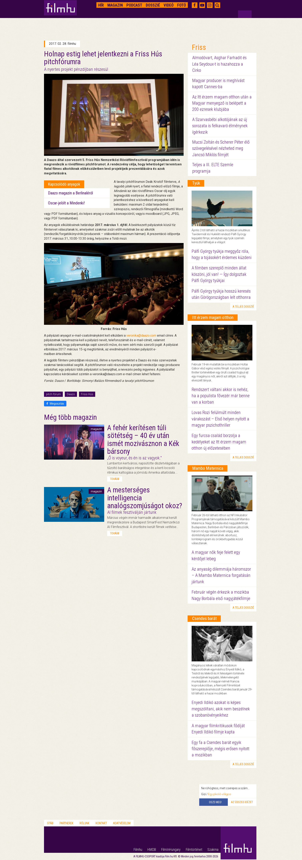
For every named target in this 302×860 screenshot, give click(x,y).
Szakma (212, 849)
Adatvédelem (121, 823)
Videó (169, 5)
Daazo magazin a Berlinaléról (70, 193)
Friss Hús (87, 394)
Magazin (115, 5)
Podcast (134, 5)
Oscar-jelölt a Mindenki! (66, 203)
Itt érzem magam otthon (212, 317)
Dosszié (153, 5)
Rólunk (84, 823)
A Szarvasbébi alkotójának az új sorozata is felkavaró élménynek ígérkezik (220, 126)
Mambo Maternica (207, 468)
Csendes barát (204, 618)
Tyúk (196, 183)
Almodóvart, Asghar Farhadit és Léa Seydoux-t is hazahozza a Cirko (219, 64)
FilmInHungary (171, 849)
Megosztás (55, 403)
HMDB (151, 849)
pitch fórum (53, 394)
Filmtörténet (194, 849)
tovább (114, 479)
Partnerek (66, 823)
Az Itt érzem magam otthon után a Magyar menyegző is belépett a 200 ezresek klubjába (222, 103)
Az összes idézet (242, 802)
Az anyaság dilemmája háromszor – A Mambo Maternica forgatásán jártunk (221, 575)
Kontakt (101, 823)
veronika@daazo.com (141, 335)
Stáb (50, 823)
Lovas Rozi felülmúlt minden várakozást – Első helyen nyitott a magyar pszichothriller (220, 419)
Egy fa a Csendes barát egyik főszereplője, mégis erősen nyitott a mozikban (220, 749)
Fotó (181, 5)
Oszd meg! (215, 802)
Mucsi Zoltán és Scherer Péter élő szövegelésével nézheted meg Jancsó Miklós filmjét (221, 148)
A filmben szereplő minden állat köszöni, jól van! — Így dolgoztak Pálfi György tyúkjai (219, 274)
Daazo (71, 394)
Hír (101, 5)
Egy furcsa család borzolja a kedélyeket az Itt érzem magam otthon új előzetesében (219, 442)
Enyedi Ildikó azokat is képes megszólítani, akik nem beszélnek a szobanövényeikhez (221, 709)
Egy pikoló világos (219, 794)
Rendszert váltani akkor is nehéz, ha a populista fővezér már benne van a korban (221, 396)
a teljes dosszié (243, 306)
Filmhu (138, 849)
